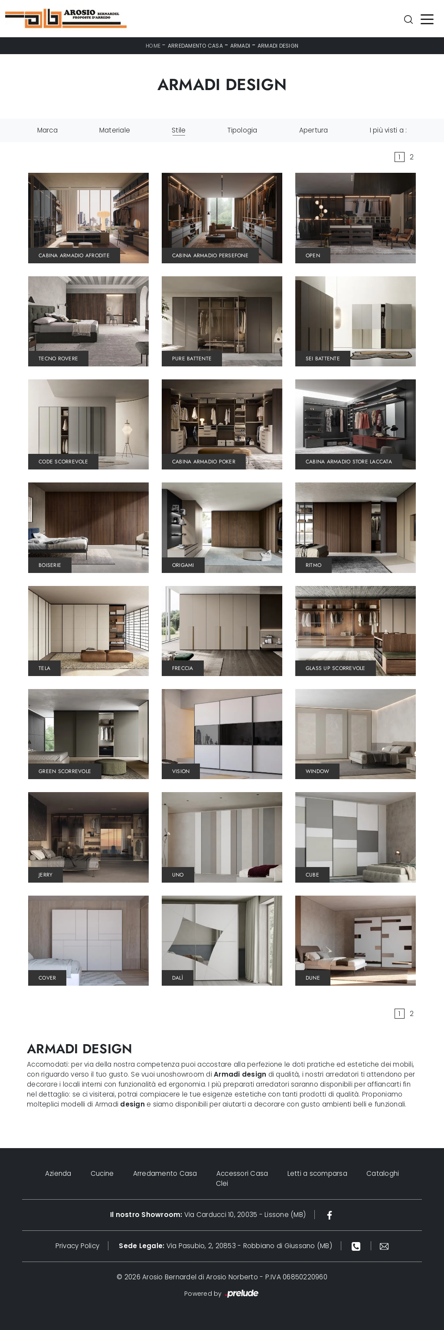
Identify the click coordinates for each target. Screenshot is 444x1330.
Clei (222, 1183)
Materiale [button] (114, 130)
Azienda (58, 1173)
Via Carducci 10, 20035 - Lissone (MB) (208, 1214)
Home (153, 45)
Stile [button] (179, 130)
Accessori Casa (242, 1173)
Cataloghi (382, 1173)
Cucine (102, 1173)
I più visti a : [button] (388, 130)
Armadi (240, 45)
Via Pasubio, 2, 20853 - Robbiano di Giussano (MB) (225, 1245)
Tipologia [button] (242, 130)
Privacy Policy (78, 1245)
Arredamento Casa (195, 45)
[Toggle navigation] (427, 19)
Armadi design (278, 45)
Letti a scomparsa (317, 1173)
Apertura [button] (313, 130)
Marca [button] (47, 130)
